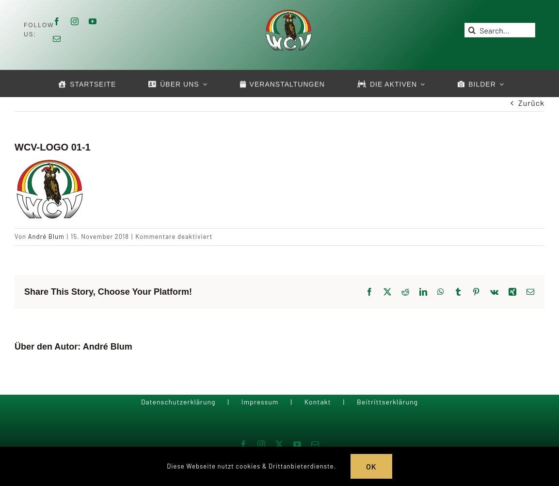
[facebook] (57, 21)
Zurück (531, 102)
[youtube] (93, 21)
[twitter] (279, 444)
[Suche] (471, 30)
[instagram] (75, 21)
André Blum (46, 236)
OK (371, 466)
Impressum (260, 402)
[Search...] (499, 30)
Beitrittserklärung (387, 402)
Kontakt (317, 402)
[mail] (57, 39)
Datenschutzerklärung (178, 402)
